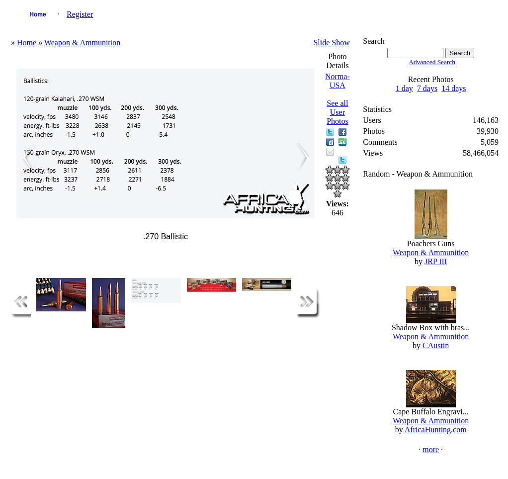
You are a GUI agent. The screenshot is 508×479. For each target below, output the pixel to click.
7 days (427, 88)
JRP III (435, 261)
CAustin (436, 345)
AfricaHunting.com (436, 429)
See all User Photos (337, 112)
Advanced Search (432, 62)
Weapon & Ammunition (82, 42)
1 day (404, 88)
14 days (453, 88)
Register (80, 14)
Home (37, 14)
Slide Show (331, 42)
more (431, 449)
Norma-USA (337, 81)
